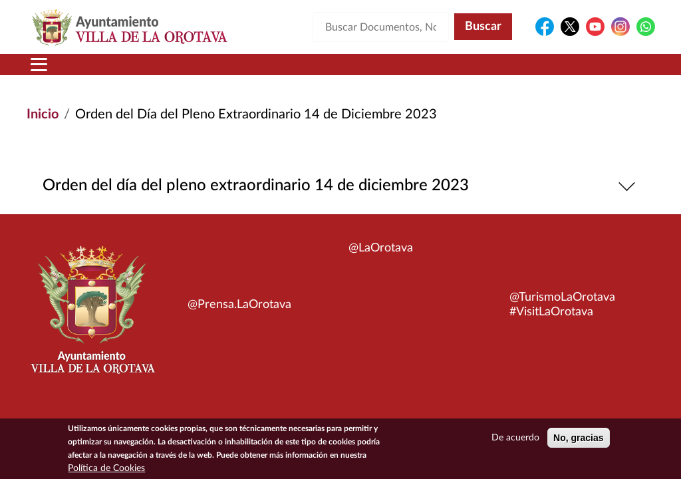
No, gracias (578, 441)
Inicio (43, 114)
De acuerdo (515, 441)
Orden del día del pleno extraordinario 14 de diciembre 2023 (341, 186)
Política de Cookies (106, 472)
